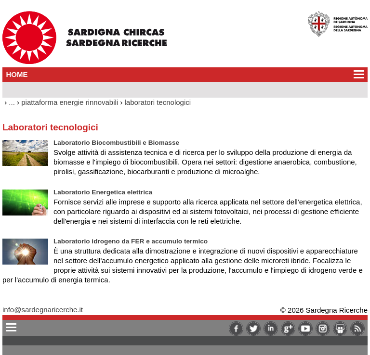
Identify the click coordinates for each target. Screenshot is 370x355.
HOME (17, 74)
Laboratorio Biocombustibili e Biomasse (116, 142)
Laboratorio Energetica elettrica (102, 192)
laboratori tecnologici (158, 102)
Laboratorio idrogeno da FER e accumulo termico (130, 241)
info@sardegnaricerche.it (42, 309)
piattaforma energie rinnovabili (69, 102)
